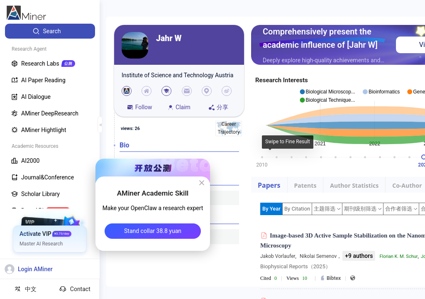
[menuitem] (50, 31)
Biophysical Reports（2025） (295, 266)
